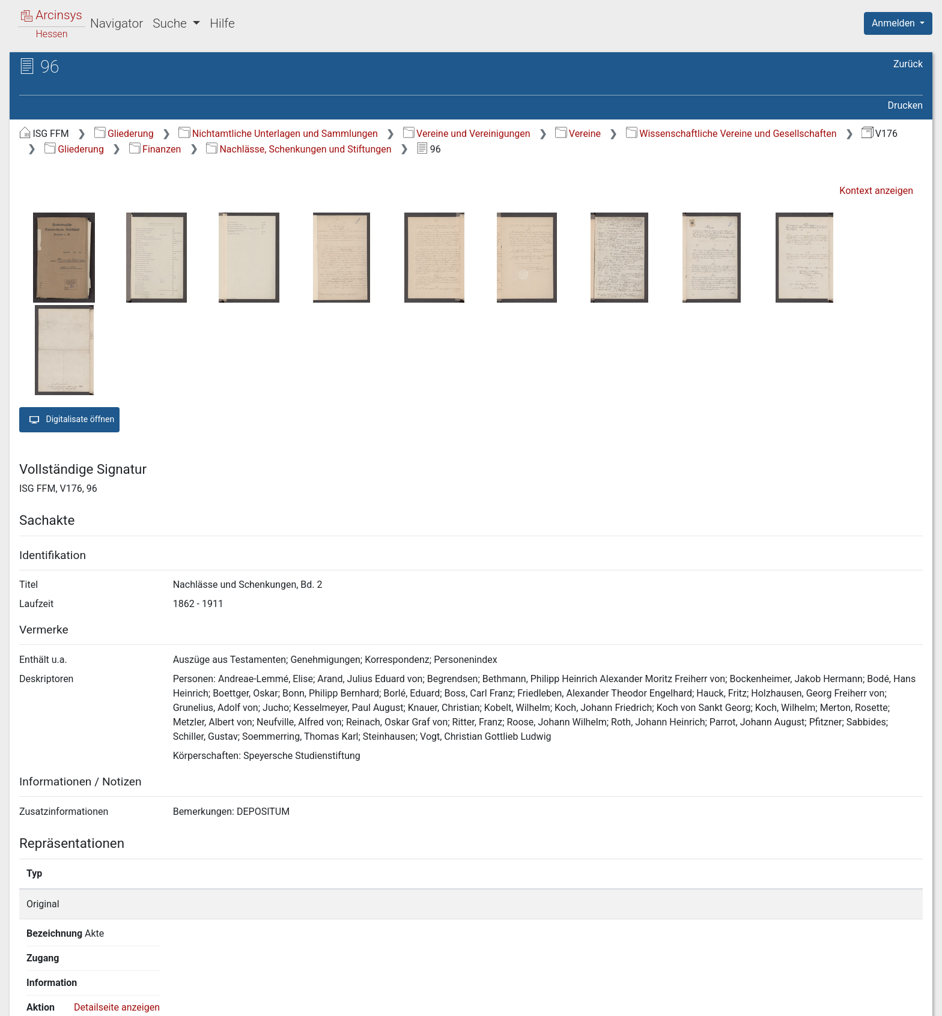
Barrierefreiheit (813, 1000)
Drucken (905, 105)
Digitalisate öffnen (69, 419)
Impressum (902, 1000)
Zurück (908, 64)
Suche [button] (171, 23)
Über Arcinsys (632, 1000)
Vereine (578, 133)
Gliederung (124, 133)
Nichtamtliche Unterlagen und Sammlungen (277, 133)
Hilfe (222, 23)
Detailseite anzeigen (734, 904)
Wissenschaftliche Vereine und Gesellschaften (731, 133)
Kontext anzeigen (876, 190)
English (27, 991)
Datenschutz (721, 1000)
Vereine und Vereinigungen (466, 133)
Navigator (116, 23)
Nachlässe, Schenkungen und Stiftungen (298, 149)
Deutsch (72, 991)
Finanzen (155, 149)
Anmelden (894, 23)
